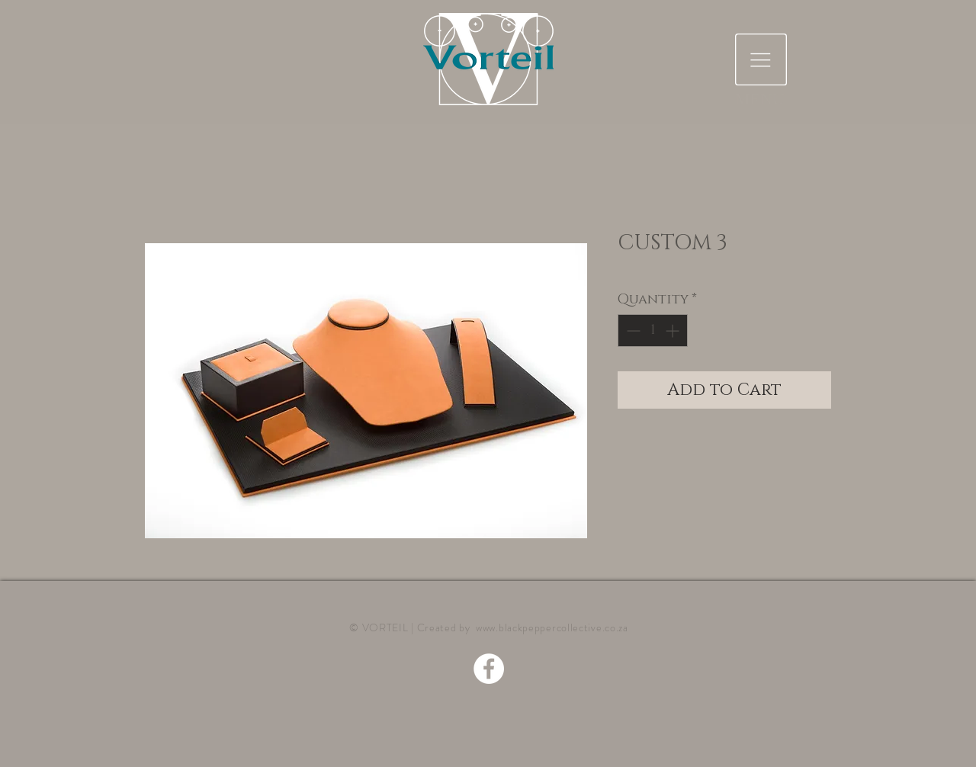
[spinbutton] (653, 330)
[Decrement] (632, 330)
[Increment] (673, 330)
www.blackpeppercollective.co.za (552, 627)
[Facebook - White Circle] (489, 668)
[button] (761, 59)
